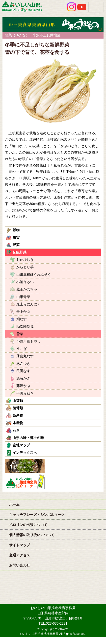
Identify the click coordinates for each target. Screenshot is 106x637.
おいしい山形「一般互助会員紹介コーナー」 (25, 481)
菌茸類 (18, 408)
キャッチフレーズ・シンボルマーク (37, 515)
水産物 (18, 423)
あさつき (23, 363)
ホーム (14, 504)
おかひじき (25, 260)
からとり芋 (25, 267)
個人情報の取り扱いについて (31, 535)
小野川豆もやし (28, 341)
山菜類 (18, 401)
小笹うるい (25, 282)
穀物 (16, 230)
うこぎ (21, 349)
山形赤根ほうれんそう (33, 274)
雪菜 (19, 334)
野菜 (16, 245)
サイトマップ (19, 545)
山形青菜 (23, 297)
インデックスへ (25, 453)
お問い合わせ (19, 565)
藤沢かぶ (23, 386)
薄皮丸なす (25, 356)
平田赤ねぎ (25, 393)
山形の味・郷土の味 (28, 438)
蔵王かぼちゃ (26, 289)
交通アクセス (19, 555)
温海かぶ (23, 378)
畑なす (21, 319)
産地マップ (21, 445)
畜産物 (18, 415)
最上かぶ (23, 312)
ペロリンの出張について (28, 525)
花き (16, 430)
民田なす (23, 371)
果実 (16, 237)
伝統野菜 (19, 252)
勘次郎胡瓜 (25, 326)
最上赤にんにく (28, 304)
